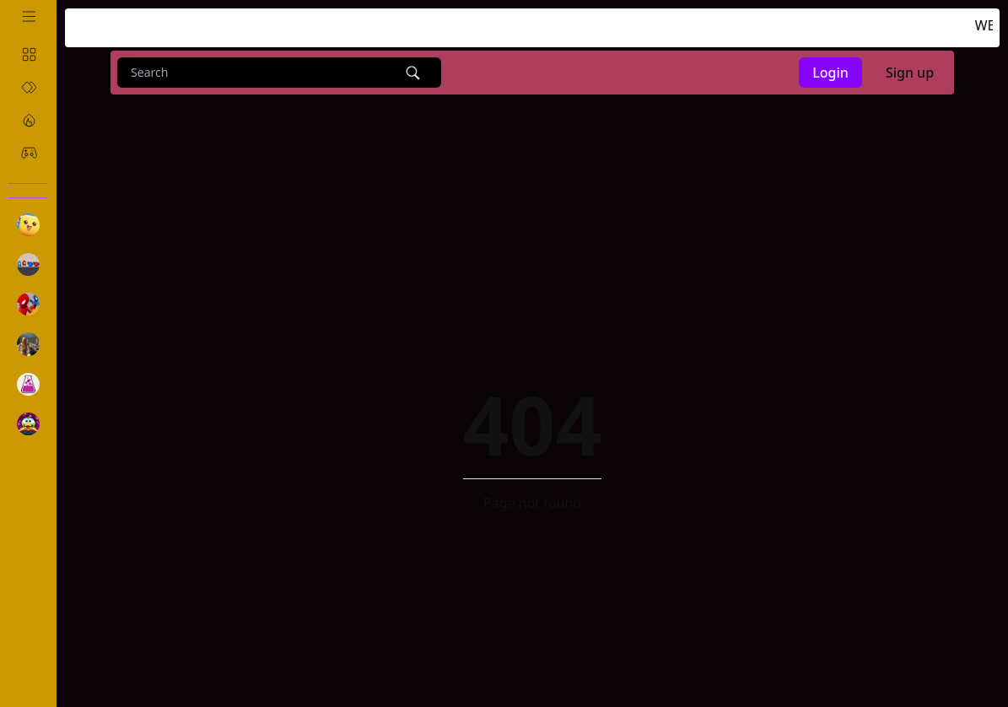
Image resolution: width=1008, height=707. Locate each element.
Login (830, 72)
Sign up (910, 72)
